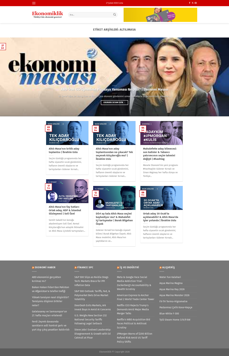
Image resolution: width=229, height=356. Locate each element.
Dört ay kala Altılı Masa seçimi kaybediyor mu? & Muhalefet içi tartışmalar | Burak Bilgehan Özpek (114, 218)
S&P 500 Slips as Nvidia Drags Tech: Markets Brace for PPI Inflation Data (91, 281)
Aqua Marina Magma (171, 283)
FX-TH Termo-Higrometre (173, 301)
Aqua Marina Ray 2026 (172, 289)
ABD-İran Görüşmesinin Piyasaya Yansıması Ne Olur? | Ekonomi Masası (114, 89)
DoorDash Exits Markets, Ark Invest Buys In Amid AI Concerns (92, 307)
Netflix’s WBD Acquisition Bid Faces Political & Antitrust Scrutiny (133, 323)
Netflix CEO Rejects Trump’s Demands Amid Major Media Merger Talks (133, 309)
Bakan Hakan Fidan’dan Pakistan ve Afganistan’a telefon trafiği (50, 289)
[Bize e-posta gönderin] (196, 3)
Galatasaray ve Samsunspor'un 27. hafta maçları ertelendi (49, 313)
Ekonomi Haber (45, 267)
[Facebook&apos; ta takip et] (190, 3)
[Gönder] (114, 14)
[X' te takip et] (193, 3)
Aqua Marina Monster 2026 (174, 295)
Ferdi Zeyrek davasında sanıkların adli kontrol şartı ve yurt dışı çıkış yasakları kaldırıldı (51, 325)
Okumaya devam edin (114, 102)
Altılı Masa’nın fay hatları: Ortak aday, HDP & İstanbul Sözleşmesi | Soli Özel (65, 210)
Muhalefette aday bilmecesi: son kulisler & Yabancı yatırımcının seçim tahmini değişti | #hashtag (160, 153)
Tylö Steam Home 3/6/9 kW (174, 319)
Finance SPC (85, 267)
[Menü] (34, 3)
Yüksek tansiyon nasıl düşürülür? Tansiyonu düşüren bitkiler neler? (50, 301)
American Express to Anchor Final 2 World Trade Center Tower (135, 297)
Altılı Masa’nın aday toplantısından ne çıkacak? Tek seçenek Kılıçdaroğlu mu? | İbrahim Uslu (114, 153)
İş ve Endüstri (129, 267)
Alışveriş (168, 267)
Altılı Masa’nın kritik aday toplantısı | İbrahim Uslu (64, 150)
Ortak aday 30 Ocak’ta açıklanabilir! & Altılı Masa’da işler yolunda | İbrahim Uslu (160, 217)
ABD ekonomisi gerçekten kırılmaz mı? (46, 279)
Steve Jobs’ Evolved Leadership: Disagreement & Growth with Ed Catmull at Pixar (92, 333)
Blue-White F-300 (169, 313)
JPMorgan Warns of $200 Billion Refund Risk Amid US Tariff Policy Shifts (134, 337)
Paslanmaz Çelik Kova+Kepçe (175, 307)
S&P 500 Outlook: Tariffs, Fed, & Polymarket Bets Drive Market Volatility (92, 295)
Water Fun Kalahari (170, 277)
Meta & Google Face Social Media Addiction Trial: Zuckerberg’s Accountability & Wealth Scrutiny (134, 283)
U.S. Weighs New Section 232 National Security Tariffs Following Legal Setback (90, 319)
